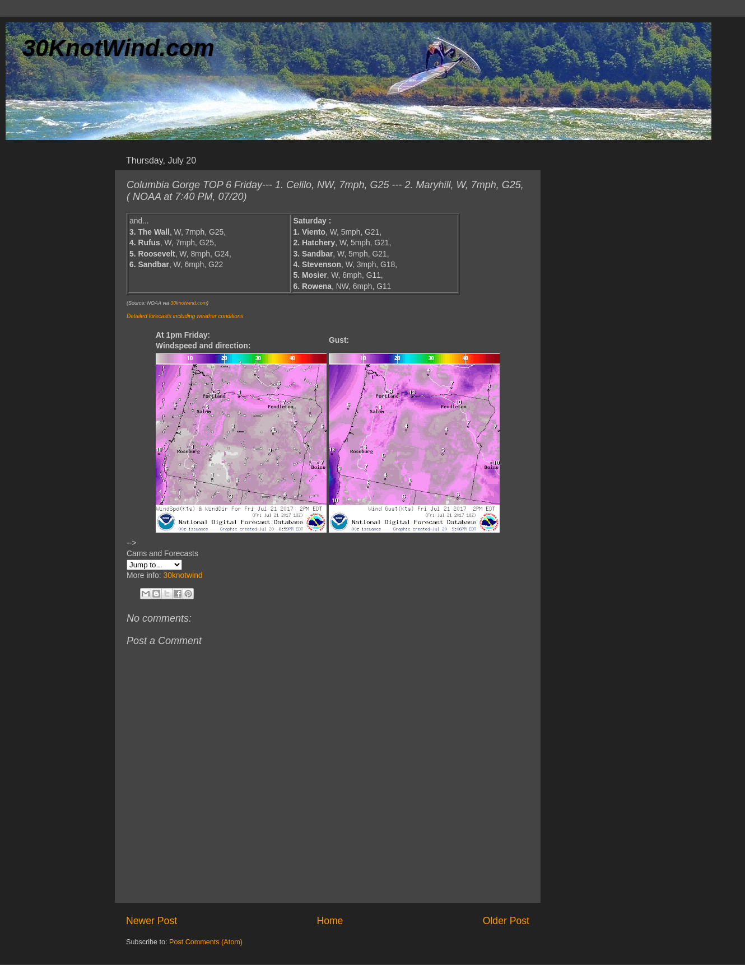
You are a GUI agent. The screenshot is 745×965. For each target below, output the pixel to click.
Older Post (506, 920)
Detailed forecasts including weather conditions (185, 316)
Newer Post (151, 920)
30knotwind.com (188, 303)
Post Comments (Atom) (206, 942)
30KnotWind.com (118, 48)
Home (329, 920)
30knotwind (182, 575)
